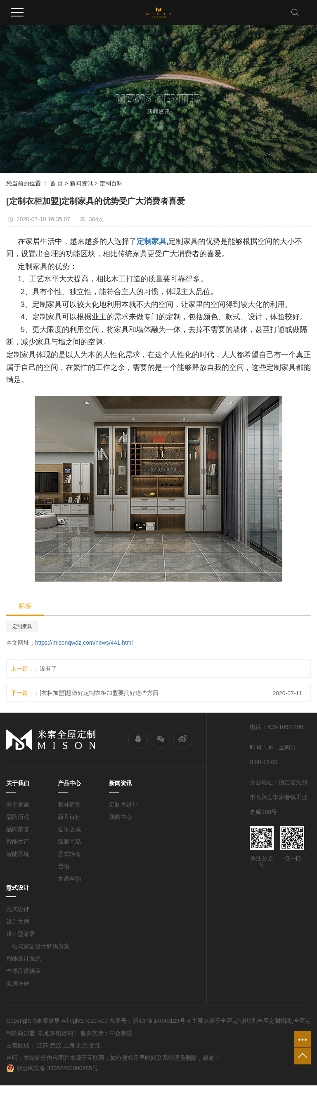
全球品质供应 (23, 971)
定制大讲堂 (123, 804)
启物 (63, 866)
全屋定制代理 (238, 1020)
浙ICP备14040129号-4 (161, 1020)
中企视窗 (120, 1033)
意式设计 (17, 909)
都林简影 (69, 804)
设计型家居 (20, 934)
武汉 (56, 1045)
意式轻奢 (69, 854)
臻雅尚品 (69, 841)
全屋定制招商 (274, 1020)
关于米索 (17, 804)
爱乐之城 (69, 829)
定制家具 (22, 626)
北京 (82, 1045)
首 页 (56, 183)
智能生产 (17, 841)
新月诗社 (69, 817)
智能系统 (17, 854)
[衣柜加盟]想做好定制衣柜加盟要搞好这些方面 (99, 693)
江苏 (42, 1045)
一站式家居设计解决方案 (38, 946)
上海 (69, 1045)
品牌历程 (17, 817)
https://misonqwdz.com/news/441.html (84, 642)
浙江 (95, 1045)
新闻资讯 (81, 183)
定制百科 (111, 183)
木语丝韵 (69, 878)
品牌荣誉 (17, 829)
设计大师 (17, 921)
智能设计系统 (23, 958)
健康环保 (17, 983)
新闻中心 (120, 817)
